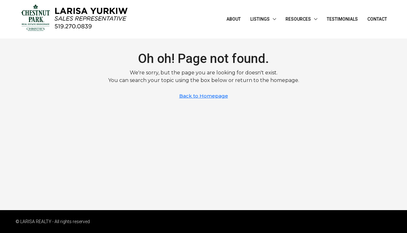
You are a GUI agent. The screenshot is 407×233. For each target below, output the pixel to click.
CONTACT (377, 19)
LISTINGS (260, 19)
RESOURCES (298, 19)
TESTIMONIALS (342, 19)
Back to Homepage (203, 96)
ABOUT (233, 19)
